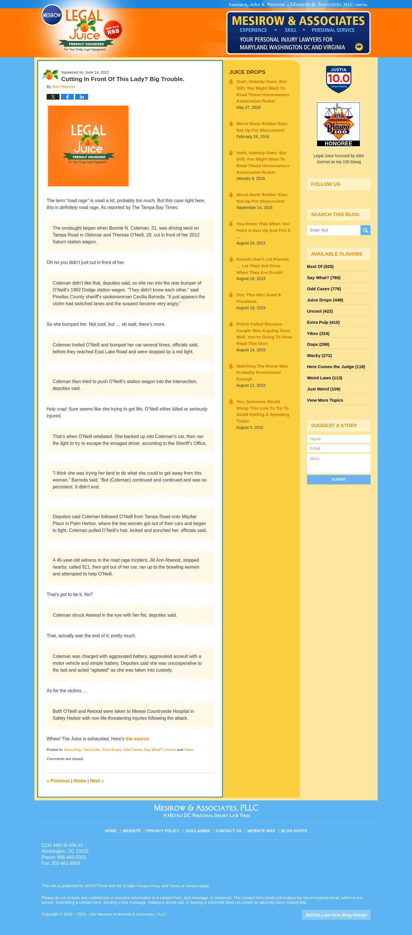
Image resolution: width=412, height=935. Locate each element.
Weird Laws (323, 369)
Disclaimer (199, 828)
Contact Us (230, 828)
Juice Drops (111, 749)
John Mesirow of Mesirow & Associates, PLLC (129, 914)
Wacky (318, 348)
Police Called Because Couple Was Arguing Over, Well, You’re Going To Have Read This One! (264, 313)
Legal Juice (82, 27)
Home (80, 780)
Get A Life (92, 749)
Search (365, 230)
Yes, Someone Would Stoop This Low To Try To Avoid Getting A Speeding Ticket (261, 375)
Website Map (262, 828)
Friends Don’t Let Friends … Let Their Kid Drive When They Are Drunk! (263, 251)
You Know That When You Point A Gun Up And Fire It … (262, 220)
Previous (58, 780)
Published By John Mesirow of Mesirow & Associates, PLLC (298, 28)
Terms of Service (185, 885)
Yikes (188, 749)
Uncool (170, 749)
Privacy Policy (166, 828)
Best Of (319, 266)
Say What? (153, 749)
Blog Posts (294, 828)
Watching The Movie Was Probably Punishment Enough (262, 344)
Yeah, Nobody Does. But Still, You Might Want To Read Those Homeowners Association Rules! (264, 89)
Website (135, 828)
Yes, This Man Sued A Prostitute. (255, 282)
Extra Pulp (72, 749)
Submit (339, 468)
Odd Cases (132, 749)
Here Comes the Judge (334, 358)
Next (97, 780)
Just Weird (322, 379)
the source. (138, 738)
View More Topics (323, 389)
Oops (317, 338)
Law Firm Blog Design (343, 914)
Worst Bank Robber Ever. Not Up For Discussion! (262, 124)
